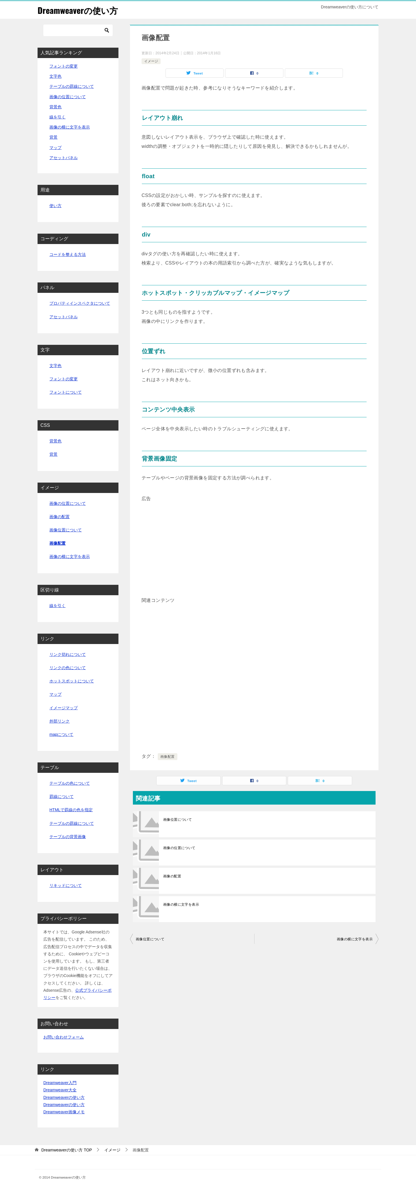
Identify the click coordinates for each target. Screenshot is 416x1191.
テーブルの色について (69, 783)
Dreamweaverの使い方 (79, 9)
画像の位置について (179, 848)
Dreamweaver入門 (60, 1082)
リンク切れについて (67, 654)
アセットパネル (63, 157)
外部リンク (59, 721)
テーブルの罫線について (71, 86)
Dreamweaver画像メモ (64, 1112)
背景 (53, 137)
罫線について (61, 796)
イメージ (151, 61)
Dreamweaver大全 (60, 1090)
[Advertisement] (254, 543)
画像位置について (177, 820)
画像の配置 (172, 876)
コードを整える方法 (67, 254)
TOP (66, 1150)
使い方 (55, 205)
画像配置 (167, 757)
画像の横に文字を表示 (181, 904)
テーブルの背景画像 (67, 836)
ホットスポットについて (71, 681)
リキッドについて (65, 885)
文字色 (55, 76)
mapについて (61, 734)
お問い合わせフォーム (63, 1037)
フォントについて (65, 392)
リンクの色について (67, 667)
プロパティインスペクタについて (79, 303)
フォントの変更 (63, 66)
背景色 (55, 107)
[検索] (78, 30)
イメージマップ (63, 707)
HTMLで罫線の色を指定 (71, 809)
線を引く (57, 117)
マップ (55, 147)
